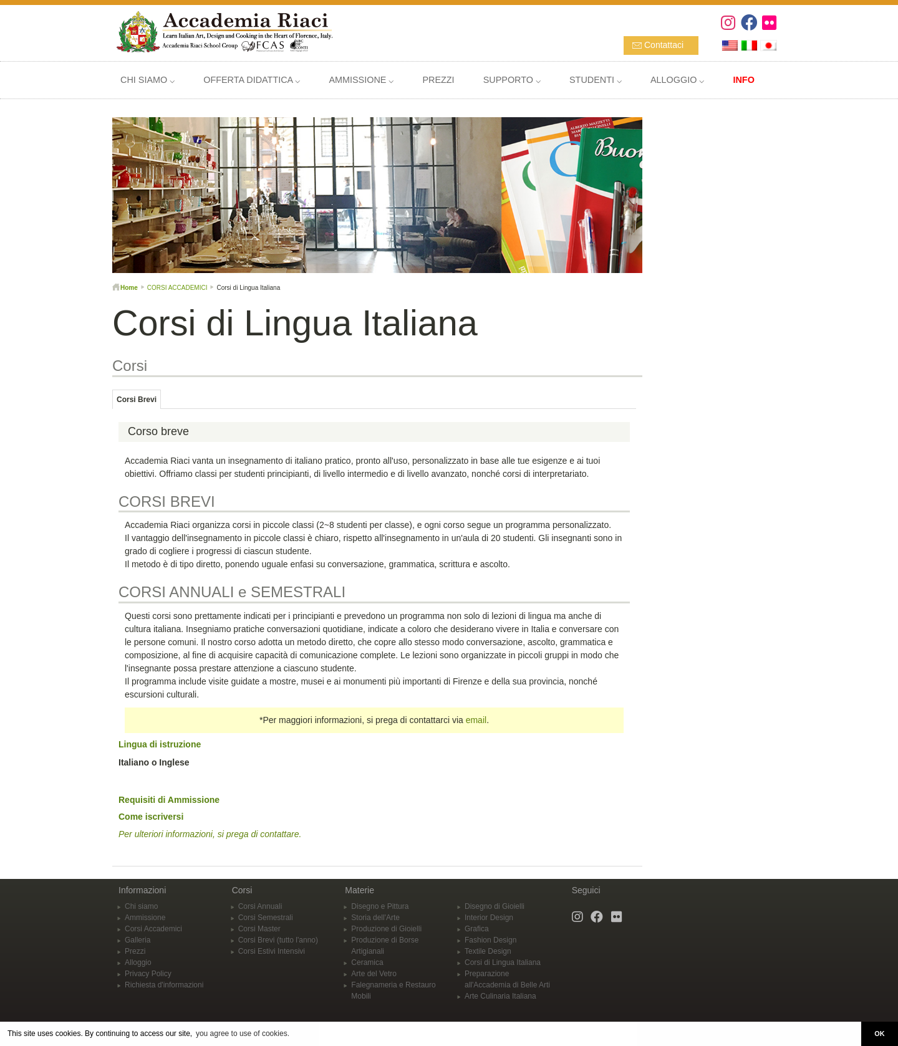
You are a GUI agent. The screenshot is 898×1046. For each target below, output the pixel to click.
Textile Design (488, 951)
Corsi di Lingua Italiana (503, 962)
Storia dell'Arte (375, 917)
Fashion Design (490, 940)
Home (129, 287)
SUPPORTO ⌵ (512, 80)
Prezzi (135, 951)
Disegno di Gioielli (494, 906)
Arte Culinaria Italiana (500, 996)
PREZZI (438, 80)
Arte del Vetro (374, 973)
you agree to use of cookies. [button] (242, 1033)
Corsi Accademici (153, 928)
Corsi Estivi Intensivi (271, 951)
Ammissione (145, 917)
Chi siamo (141, 906)
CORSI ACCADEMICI (177, 287)
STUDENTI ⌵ (595, 80)
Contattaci (663, 45)
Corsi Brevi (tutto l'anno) (278, 940)
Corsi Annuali (260, 906)
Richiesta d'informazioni (164, 985)
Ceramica (367, 962)
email (476, 720)
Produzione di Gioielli (386, 928)
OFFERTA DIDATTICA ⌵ (251, 80)
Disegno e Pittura (379, 906)
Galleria (137, 940)
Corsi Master (259, 928)
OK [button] (879, 1033)
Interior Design (489, 917)
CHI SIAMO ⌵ (147, 80)
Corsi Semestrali (265, 917)
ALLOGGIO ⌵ (677, 80)
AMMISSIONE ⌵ (361, 80)
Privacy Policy (148, 973)
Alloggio (138, 962)
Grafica (477, 928)
